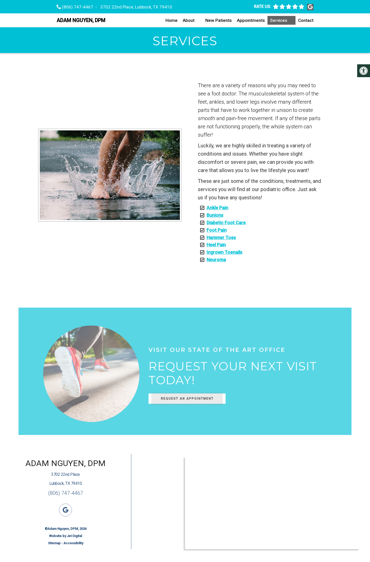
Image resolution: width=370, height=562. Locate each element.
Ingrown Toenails (224, 252)
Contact (305, 20)
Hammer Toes (221, 237)
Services (278, 20)
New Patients (218, 20)
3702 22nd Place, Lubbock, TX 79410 (136, 7)
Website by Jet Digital (65, 536)
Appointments (251, 20)
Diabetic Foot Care (226, 222)
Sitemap (54, 543)
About (189, 20)
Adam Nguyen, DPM (81, 20)
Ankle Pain (217, 207)
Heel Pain (216, 244)
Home (171, 20)
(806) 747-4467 (77, 7)
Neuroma (216, 259)
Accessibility (73, 543)
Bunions (215, 215)
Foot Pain (217, 230)
